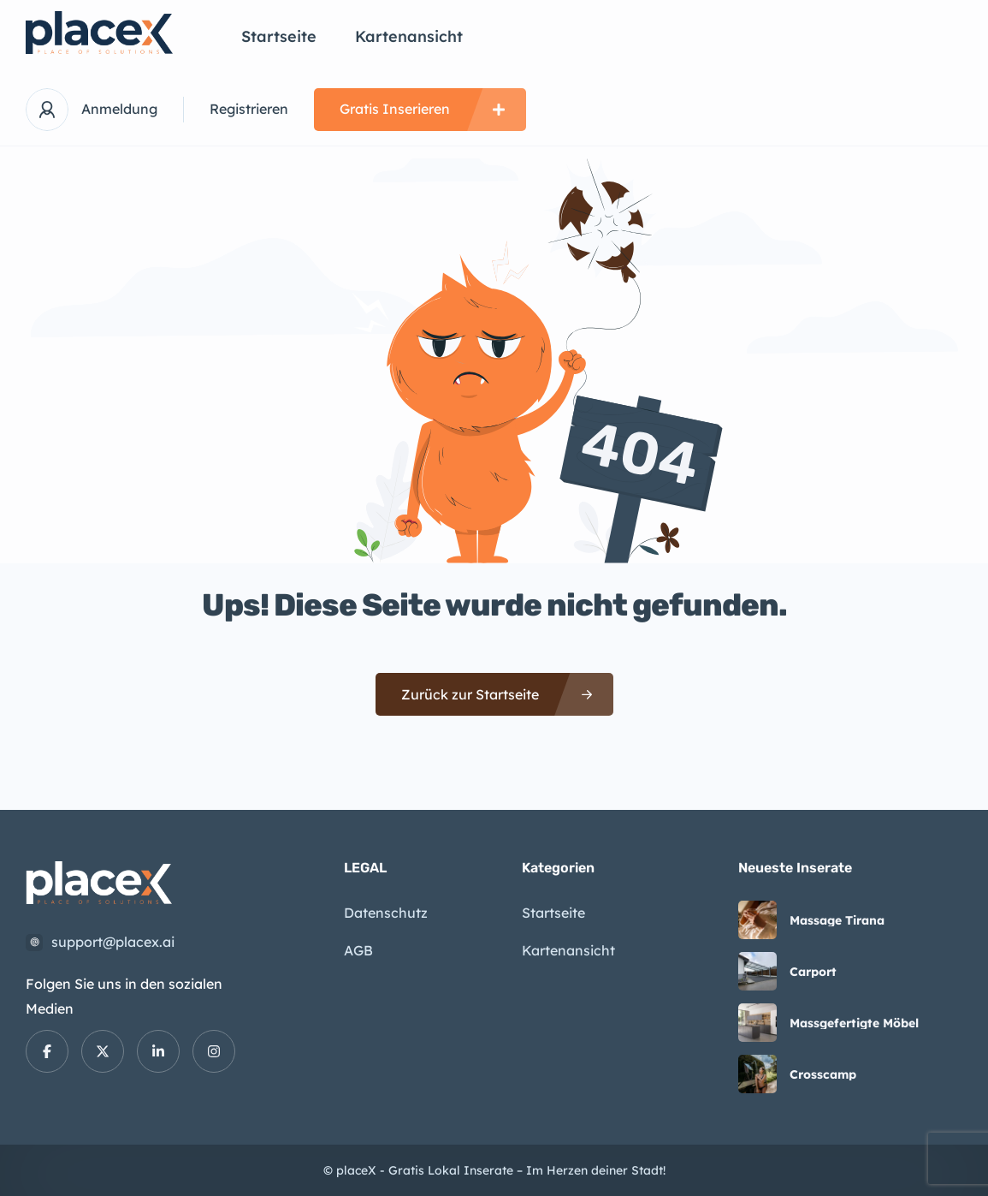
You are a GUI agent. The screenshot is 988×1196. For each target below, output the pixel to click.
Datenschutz (386, 912)
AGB (358, 950)
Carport (813, 972)
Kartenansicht (409, 36)
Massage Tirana (837, 920)
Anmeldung (119, 108)
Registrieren (249, 108)
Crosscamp (823, 1074)
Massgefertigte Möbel (854, 1023)
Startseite (279, 36)
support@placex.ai (113, 941)
